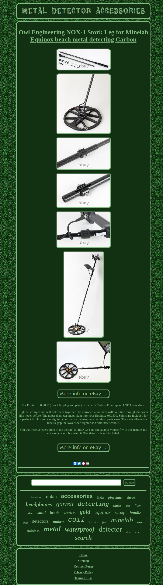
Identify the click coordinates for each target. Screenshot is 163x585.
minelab (122, 520)
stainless (33, 531)
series (137, 532)
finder (100, 497)
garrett (65, 503)
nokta (51, 496)
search (83, 537)
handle (135, 513)
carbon (29, 513)
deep (128, 505)
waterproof (80, 529)
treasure (93, 522)
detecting (93, 504)
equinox (103, 512)
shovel (131, 497)
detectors (40, 521)
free (104, 522)
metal (52, 529)
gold (85, 511)
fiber (138, 505)
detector (110, 529)
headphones (39, 504)
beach (54, 513)
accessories (77, 496)
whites (117, 505)
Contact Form (83, 566)
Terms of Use (83, 578)
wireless (70, 513)
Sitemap (83, 560)
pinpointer (115, 497)
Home (83, 555)
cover (140, 522)
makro (58, 521)
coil (76, 520)
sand (41, 512)
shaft (25, 523)
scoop (120, 512)
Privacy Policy (83, 572)
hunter (36, 497)
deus (128, 532)
